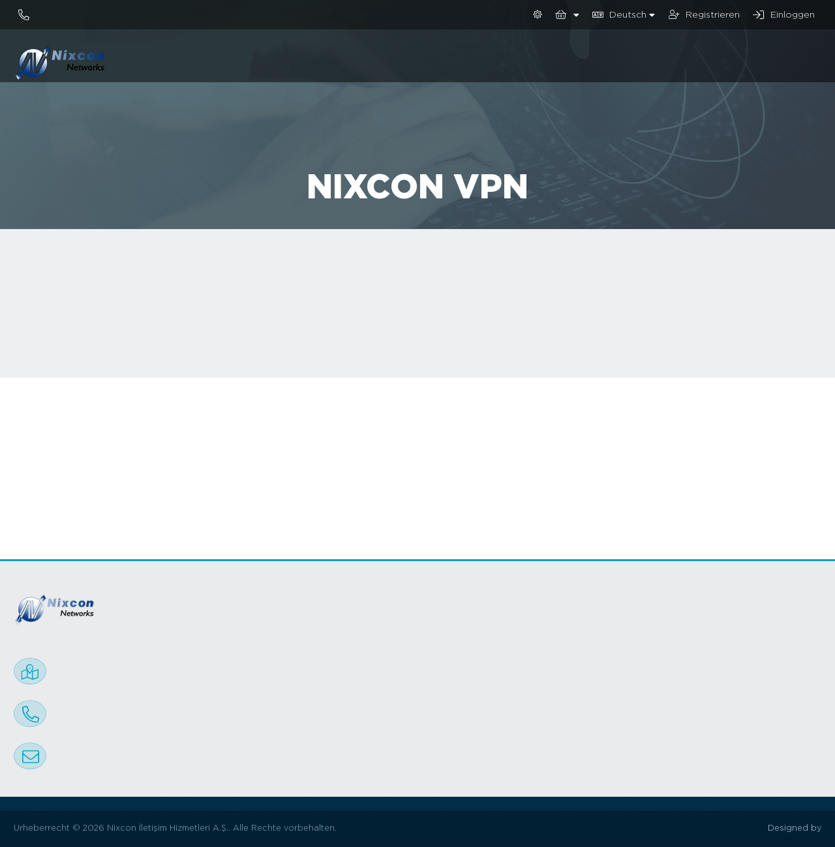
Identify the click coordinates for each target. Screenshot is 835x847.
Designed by (794, 828)
